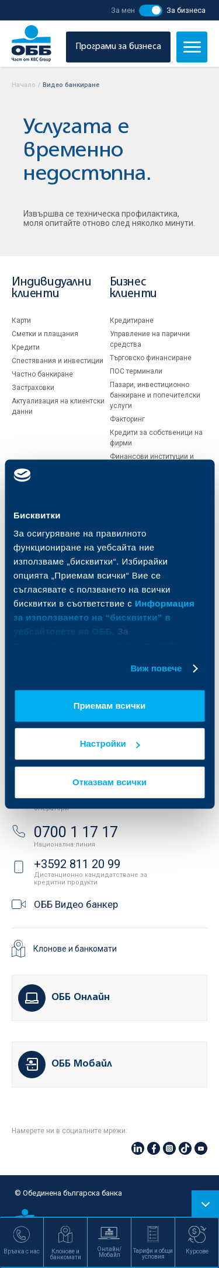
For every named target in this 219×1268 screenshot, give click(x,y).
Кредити (26, 347)
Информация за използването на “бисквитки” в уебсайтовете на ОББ (103, 617)
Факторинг (127, 419)
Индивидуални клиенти (51, 288)
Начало (24, 85)
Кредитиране (132, 320)
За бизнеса (186, 10)
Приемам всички (110, 705)
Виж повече (156, 668)
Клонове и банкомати (75, 948)
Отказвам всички (109, 782)
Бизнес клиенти (133, 288)
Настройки (110, 743)
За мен (123, 10)
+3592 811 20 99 (77, 864)
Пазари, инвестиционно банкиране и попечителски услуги (155, 395)
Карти (21, 320)
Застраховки (33, 388)
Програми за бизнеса (118, 47)
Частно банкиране (42, 374)
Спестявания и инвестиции (57, 361)
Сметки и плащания (45, 334)
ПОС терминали (136, 371)
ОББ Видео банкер (76, 904)
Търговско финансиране (151, 358)
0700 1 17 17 (76, 832)
